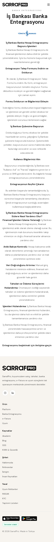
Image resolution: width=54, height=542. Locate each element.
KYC (4, 498)
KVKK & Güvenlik (10, 450)
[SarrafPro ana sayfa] (19, 368)
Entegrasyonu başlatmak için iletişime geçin (27, 345)
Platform (6, 409)
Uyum (5, 423)
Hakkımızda (7, 462)
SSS (4, 445)
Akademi (6, 436)
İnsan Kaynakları (9, 476)
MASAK (5, 494)
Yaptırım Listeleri (10, 503)
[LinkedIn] (13, 393)
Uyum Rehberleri (10, 489)
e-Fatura (6, 418)
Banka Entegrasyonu (11, 414)
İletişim (5, 472)
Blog (4, 440)
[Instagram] (5, 393)
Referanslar (7, 467)
